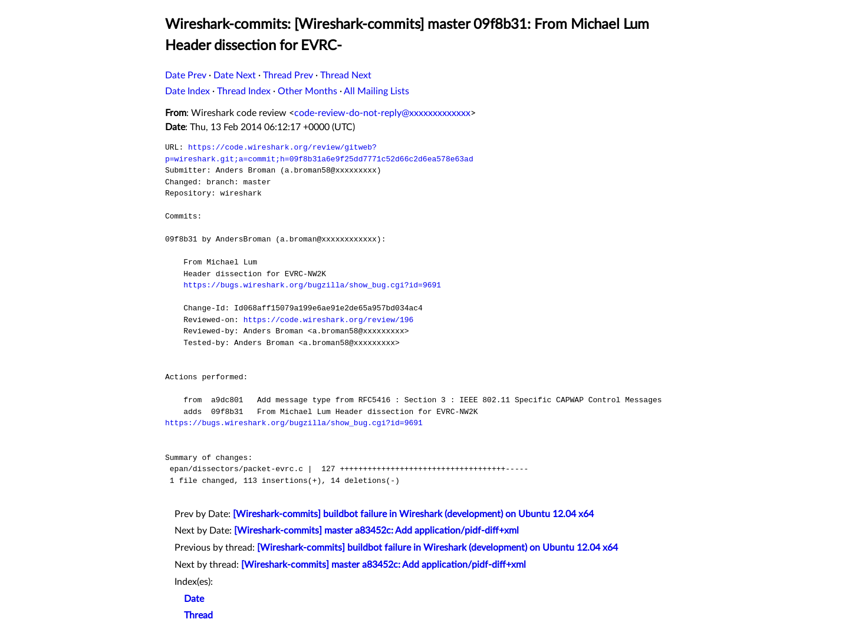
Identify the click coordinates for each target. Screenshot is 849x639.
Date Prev (185, 75)
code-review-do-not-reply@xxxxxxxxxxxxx (382, 113)
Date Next (234, 75)
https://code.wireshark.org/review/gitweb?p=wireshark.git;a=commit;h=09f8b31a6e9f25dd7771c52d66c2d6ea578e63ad (319, 153)
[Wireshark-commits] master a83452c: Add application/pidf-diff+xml (376, 530)
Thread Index (244, 91)
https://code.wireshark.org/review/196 (328, 319)
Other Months (307, 91)
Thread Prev (288, 75)
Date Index (187, 91)
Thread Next (345, 75)
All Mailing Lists (376, 91)
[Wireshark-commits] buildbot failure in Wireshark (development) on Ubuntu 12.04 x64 (413, 514)
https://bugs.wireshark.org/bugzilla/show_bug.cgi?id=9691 (312, 285)
